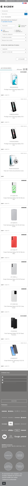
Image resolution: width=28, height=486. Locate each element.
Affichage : (19, 69)
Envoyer (14, 401)
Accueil (2, 17)
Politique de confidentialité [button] (9, 479)
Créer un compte (21, 1)
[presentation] (12, 395)
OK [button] (4, 483)
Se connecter (11, 1)
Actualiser (21, 59)
